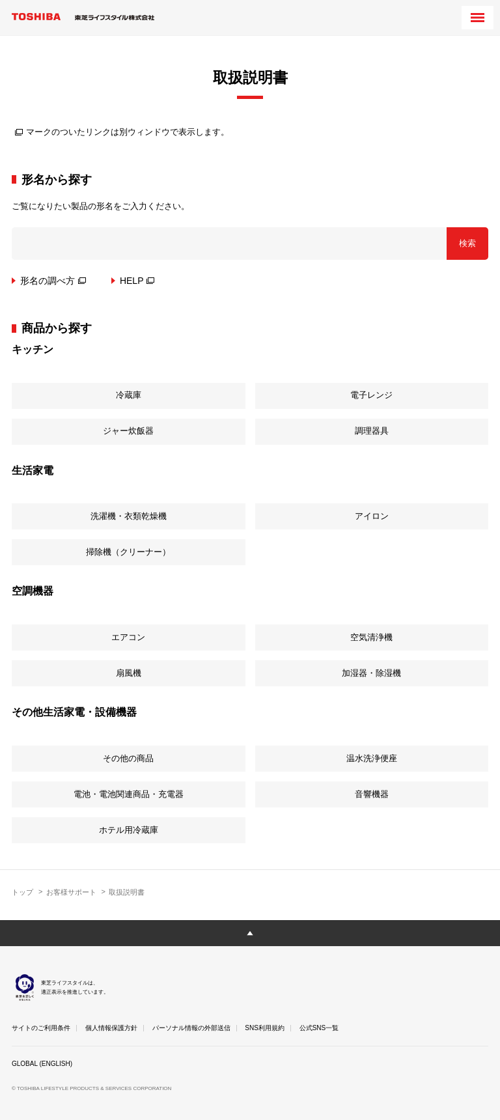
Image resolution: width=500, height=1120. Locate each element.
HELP (137, 280)
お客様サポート (71, 892)
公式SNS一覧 (319, 1027)
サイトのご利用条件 (41, 1027)
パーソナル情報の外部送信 (191, 1027)
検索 (467, 243)
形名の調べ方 (53, 280)
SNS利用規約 (265, 1027)
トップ (22, 892)
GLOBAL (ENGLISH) (42, 1063)
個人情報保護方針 (111, 1027)
